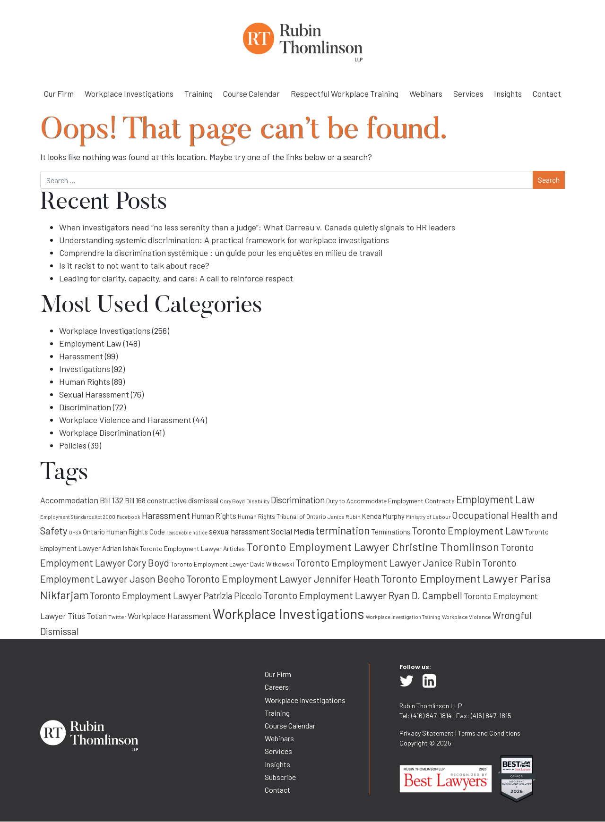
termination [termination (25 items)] (343, 530)
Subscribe (280, 776)
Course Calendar (251, 93)
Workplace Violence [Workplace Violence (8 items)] (466, 616)
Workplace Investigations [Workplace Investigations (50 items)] (288, 613)
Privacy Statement (426, 733)
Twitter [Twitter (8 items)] (117, 616)
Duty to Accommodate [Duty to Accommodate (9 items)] (356, 501)
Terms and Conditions (489, 733)
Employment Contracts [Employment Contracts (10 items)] (421, 501)
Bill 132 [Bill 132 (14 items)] (111, 500)
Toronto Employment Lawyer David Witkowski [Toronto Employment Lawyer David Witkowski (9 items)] (232, 564)
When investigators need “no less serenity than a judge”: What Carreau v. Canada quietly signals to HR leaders (257, 227)
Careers (277, 686)
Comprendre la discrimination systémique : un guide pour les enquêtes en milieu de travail (220, 252)
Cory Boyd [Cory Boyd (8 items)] (232, 501)
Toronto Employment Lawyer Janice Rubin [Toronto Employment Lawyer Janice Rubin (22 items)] (388, 562)
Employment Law (90, 343)
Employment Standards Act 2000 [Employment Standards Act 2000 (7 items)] (77, 517)
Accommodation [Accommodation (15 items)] (69, 500)
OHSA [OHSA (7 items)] (75, 532)
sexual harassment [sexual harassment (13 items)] (239, 531)
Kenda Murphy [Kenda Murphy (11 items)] (383, 516)
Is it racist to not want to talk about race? (134, 265)
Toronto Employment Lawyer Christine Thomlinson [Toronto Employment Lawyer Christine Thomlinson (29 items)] (372, 546)
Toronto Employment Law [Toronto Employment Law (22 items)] (467, 530)
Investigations (84, 369)
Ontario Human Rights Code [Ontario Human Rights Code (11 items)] (124, 531)
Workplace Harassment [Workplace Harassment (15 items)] (169, 615)
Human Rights (84, 381)
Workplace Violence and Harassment (125, 420)
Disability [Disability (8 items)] (257, 501)
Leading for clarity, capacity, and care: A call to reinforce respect (176, 278)
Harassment (81, 356)
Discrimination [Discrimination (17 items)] (298, 499)
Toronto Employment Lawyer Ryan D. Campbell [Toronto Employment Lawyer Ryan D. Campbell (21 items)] (362, 595)
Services (468, 93)
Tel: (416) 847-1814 (425, 716)
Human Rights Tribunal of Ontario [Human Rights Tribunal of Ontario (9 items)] (282, 516)
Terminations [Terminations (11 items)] (390, 531)
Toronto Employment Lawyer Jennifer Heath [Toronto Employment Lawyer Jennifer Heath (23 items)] (283, 578)
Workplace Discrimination (105, 432)
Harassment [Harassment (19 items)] (166, 515)
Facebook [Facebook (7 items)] (128, 517)
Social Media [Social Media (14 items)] (292, 531)
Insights (508, 93)
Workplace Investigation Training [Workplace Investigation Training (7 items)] (403, 617)
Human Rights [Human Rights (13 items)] (213, 515)
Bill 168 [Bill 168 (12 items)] (135, 500)
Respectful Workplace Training (344, 93)
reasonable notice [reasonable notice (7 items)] (186, 532)
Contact (547, 93)
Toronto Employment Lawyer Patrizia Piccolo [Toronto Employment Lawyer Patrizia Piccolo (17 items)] (176, 595)
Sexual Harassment (94, 394)
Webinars (425, 93)
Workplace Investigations (129, 93)
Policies (72, 445)
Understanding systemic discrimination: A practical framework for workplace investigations (224, 240)
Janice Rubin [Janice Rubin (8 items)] (344, 516)
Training (198, 93)
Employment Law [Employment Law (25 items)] (495, 499)
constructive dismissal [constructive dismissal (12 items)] (182, 500)
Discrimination (85, 407)
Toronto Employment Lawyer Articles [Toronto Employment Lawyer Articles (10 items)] (192, 548)
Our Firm (59, 93)
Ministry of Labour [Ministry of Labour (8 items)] (428, 516)
